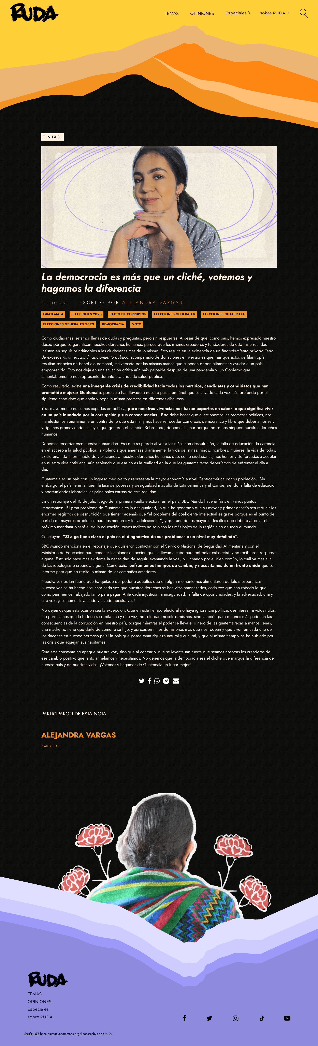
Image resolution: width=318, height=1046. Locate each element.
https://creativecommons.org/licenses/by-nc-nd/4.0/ (68, 1033)
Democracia (113, 324)
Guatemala (53, 314)
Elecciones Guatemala (224, 314)
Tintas (51, 137)
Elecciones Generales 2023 (68, 324)
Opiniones (39, 1001)
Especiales (238, 13)
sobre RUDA (274, 13)
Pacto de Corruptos (128, 314)
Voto (136, 324)
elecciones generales (174, 314)
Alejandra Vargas (152, 302)
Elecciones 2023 (86, 314)
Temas (35, 993)
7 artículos (50, 746)
